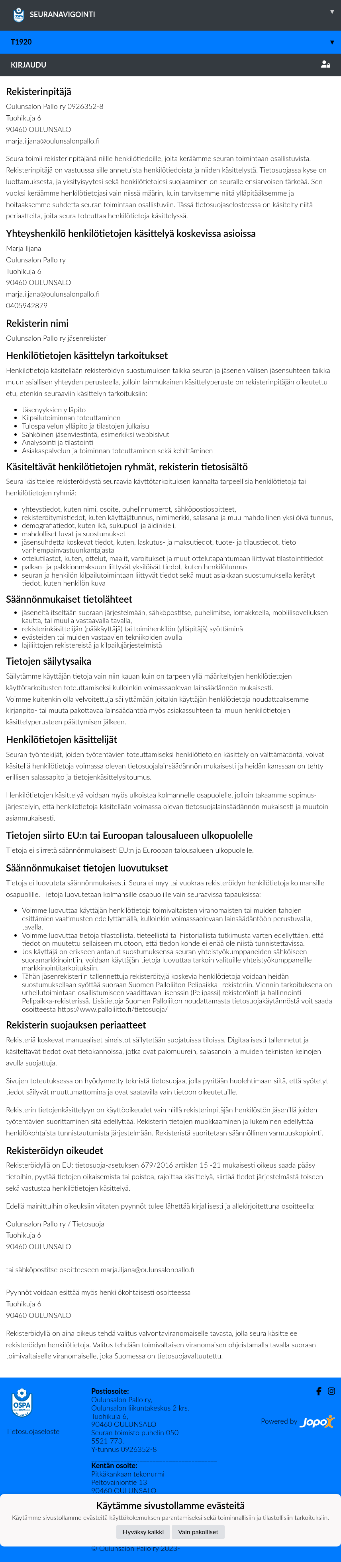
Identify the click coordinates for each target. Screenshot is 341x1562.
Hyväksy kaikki (143, 1531)
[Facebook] (315, 1391)
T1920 (176, 42)
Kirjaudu (170, 64)
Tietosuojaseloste (32, 1431)
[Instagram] (328, 1391)
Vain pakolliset (198, 1531)
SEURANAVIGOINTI (176, 11)
